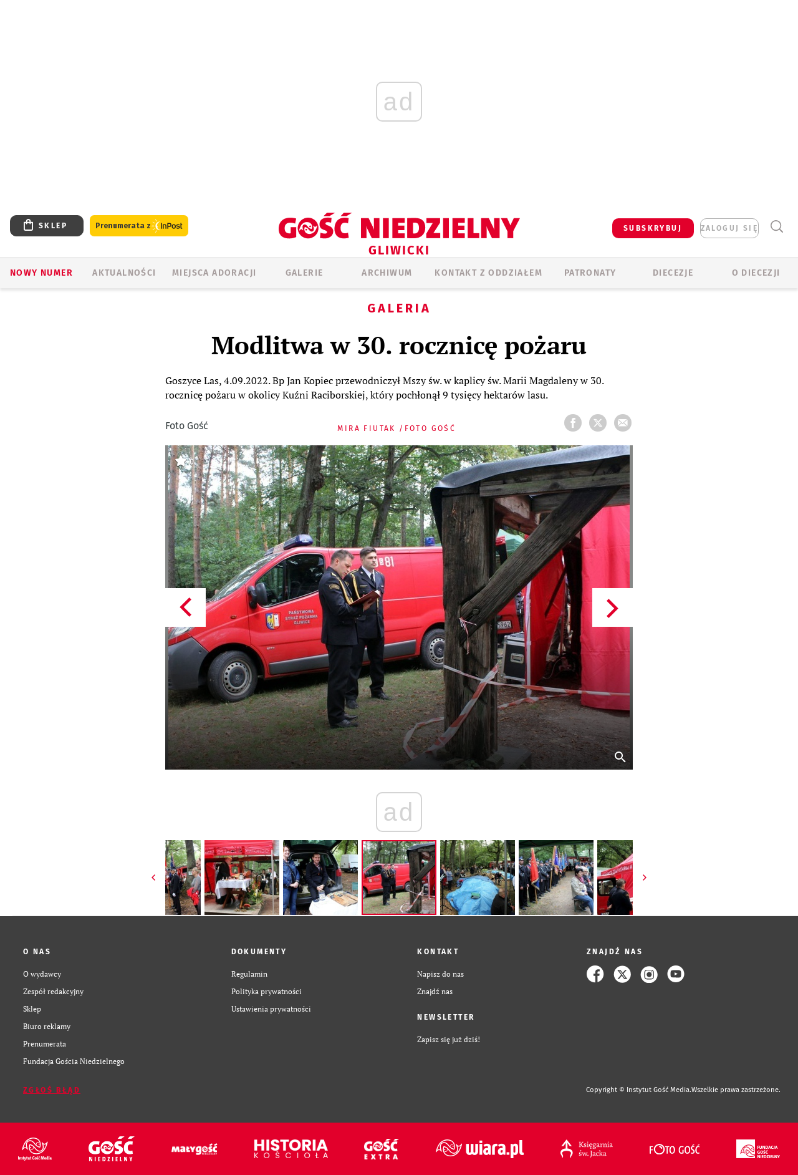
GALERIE (305, 273)
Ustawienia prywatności (271, 1008)
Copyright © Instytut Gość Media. (638, 1090)
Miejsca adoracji (214, 273)
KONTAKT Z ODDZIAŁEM (488, 273)
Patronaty (590, 273)
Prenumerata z (139, 226)
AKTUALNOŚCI (124, 273)
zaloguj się (729, 228)
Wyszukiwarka (776, 226)
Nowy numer (41, 273)
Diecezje (673, 273)
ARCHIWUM (387, 273)
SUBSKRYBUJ (652, 228)
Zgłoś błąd (51, 1090)
